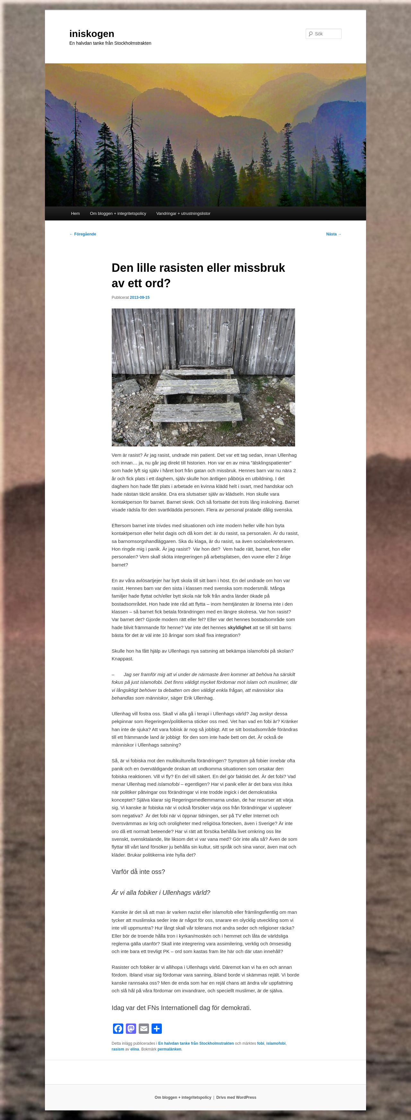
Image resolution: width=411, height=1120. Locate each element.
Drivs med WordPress (236, 1097)
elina (134, 1049)
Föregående (82, 234)
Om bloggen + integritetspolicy (118, 213)
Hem (75, 213)
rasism (118, 1049)
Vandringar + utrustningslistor (183, 213)
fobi (260, 1043)
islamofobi (275, 1043)
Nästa (334, 234)
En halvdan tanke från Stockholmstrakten (196, 1043)
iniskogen (91, 33)
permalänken (169, 1049)
